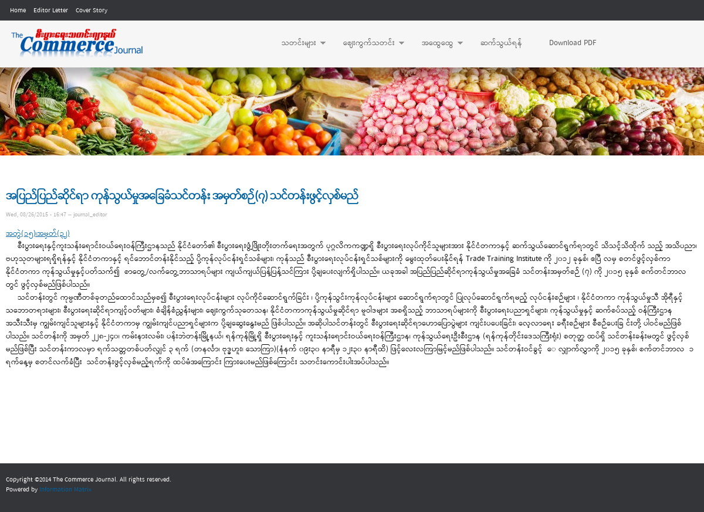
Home (18, 10)
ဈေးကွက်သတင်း (367, 43)
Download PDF (572, 43)
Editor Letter (50, 10)
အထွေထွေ (436, 43)
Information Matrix (65, 489)
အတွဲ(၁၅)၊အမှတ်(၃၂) (38, 234)
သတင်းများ (298, 43)
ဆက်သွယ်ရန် (501, 43)
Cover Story (91, 10)
